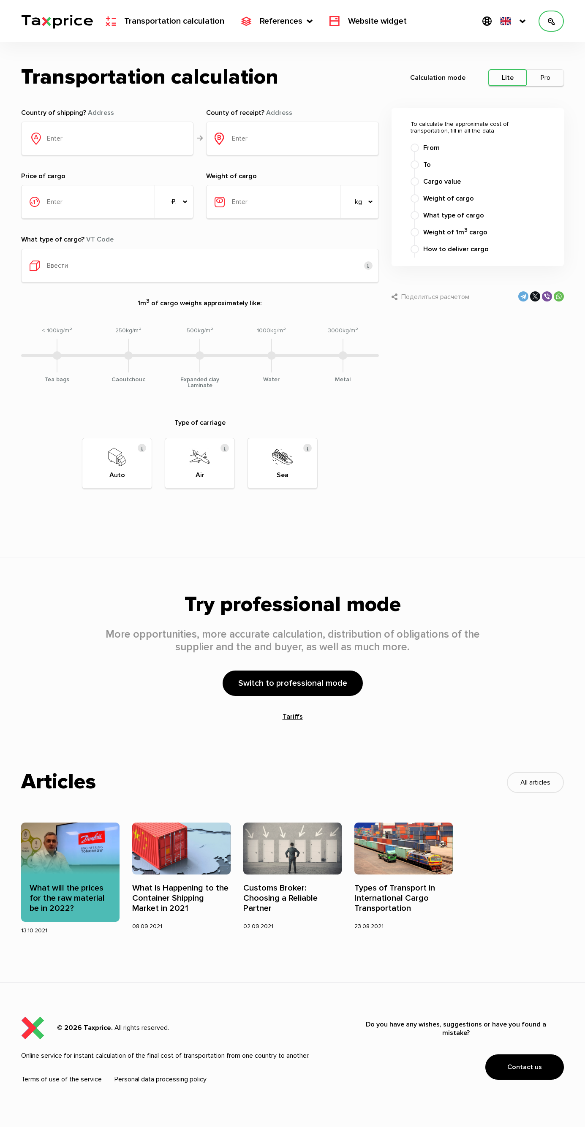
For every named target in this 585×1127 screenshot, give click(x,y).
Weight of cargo (231, 176)
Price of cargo (43, 176)
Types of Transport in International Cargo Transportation (394, 898)
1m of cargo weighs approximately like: (200, 303)
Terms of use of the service (61, 1079)
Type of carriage (200, 422)
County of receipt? (249, 112)
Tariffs (293, 716)
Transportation (165, 21)
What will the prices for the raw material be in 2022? (67, 898)
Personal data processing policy (160, 1079)
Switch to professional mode (292, 683)
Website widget (368, 21)
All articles (535, 782)
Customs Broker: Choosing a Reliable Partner (280, 898)
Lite (508, 77)
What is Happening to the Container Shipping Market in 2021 (180, 898)
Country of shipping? (67, 112)
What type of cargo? (67, 239)
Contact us (524, 1067)
